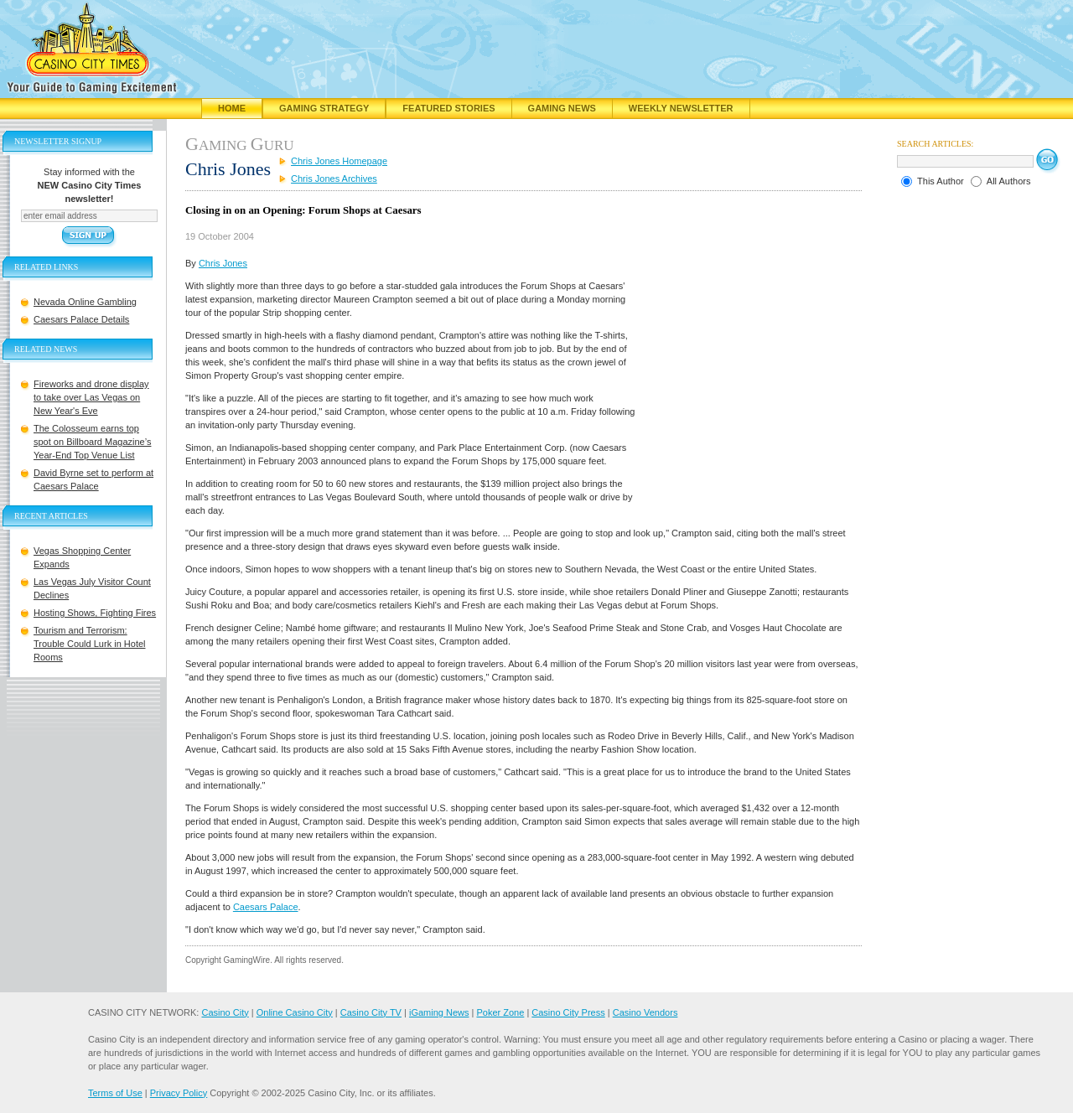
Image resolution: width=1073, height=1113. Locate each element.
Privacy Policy (178, 1093)
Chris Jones (223, 263)
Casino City (224, 1012)
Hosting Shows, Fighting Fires (95, 613)
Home (232, 108)
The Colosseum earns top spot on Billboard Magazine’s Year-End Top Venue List (92, 441)
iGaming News (439, 1012)
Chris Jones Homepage (339, 161)
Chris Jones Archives (334, 178)
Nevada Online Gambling (85, 302)
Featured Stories (448, 108)
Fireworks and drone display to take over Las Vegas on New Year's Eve (91, 397)
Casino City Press (567, 1012)
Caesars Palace (265, 907)
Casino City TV (371, 1012)
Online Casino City (295, 1012)
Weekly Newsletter (681, 108)
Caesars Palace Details (81, 319)
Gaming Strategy (324, 108)
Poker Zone (500, 1012)
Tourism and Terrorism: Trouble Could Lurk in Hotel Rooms (90, 643)
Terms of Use (115, 1093)
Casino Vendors (645, 1012)
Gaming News (562, 108)
